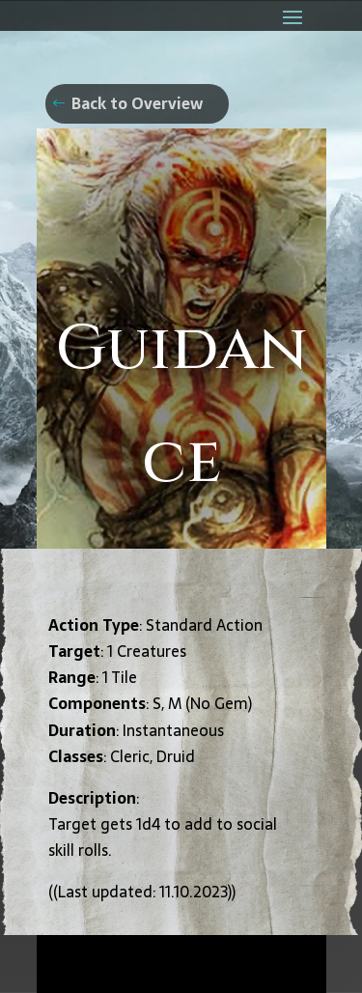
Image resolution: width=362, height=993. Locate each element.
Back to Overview (137, 103)
